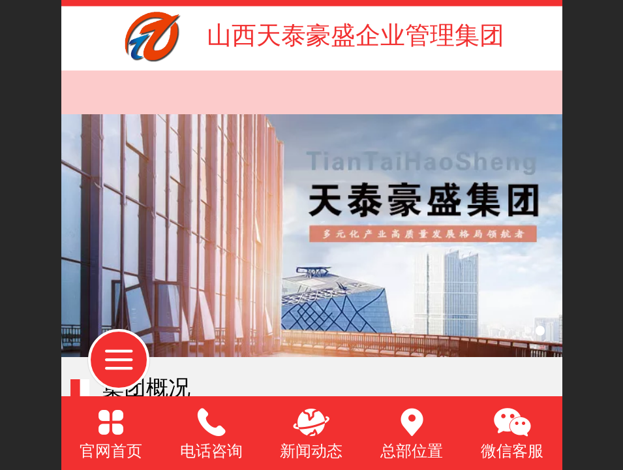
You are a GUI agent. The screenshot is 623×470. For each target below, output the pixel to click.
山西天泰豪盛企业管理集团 (355, 35)
